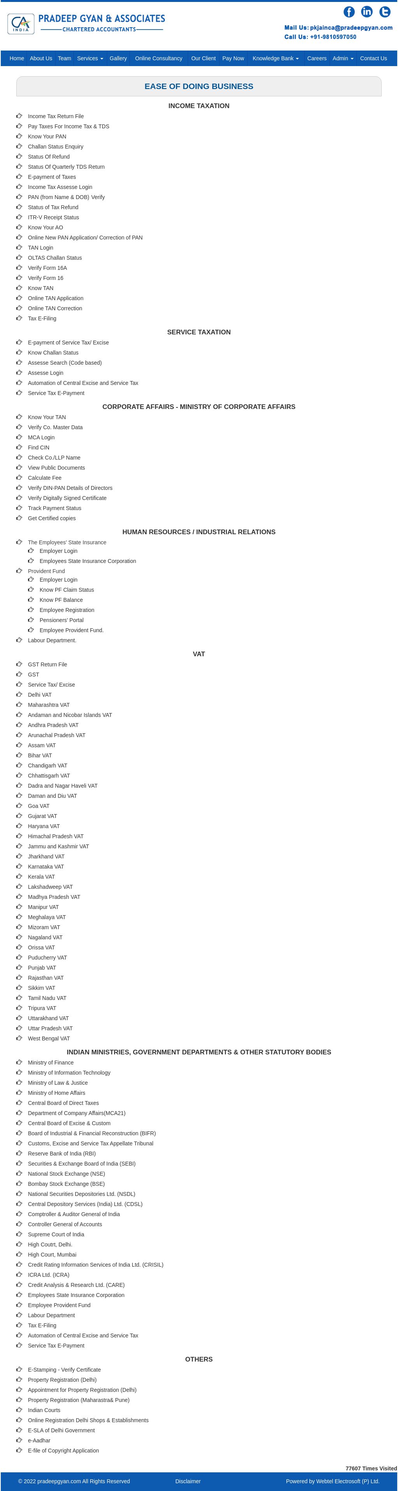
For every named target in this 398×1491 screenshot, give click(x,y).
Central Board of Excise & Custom (69, 1123)
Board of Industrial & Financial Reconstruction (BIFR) (92, 1133)
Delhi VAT (40, 695)
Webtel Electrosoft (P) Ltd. (348, 1481)
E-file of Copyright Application (63, 1450)
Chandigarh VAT (47, 765)
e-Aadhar (39, 1440)
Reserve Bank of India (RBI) (62, 1153)
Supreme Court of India (56, 1234)
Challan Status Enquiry (55, 146)
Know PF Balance (61, 600)
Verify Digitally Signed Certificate (67, 498)
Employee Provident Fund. (72, 630)
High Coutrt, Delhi (49, 1244)
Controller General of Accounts (65, 1224)
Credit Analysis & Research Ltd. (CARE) (76, 1285)
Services (90, 58)
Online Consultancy (158, 58)
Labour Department (51, 1315)
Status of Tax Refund (53, 207)
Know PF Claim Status (67, 590)
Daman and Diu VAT (52, 796)
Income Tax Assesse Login (60, 187)
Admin (343, 58)
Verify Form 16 (45, 278)
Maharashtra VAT (49, 705)
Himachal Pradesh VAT (56, 836)
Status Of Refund (49, 157)
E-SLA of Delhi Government (61, 1430)
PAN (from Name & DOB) (58, 197)
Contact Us (373, 58)
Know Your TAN (47, 417)
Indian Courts (44, 1410)
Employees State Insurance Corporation (88, 561)
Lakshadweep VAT (50, 887)
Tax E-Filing (42, 318)
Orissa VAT (41, 947)
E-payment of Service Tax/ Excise (68, 342)
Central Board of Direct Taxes (63, 1103)
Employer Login (58, 551)
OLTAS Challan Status (55, 258)
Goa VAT (39, 806)
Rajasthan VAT (46, 978)
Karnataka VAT (46, 866)
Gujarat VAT (42, 816)
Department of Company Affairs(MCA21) (77, 1113)
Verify (98, 197)
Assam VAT (42, 745)
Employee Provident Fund (59, 1305)
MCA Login (41, 437)
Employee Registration (67, 610)
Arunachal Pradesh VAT (57, 735)
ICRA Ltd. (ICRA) (49, 1275)
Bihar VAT (40, 755)
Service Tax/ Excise (51, 685)
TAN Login (40, 248)
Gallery (118, 58)
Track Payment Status (54, 508)
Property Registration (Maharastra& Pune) (78, 1400)
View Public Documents (56, 468)
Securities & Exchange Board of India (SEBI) (82, 1164)
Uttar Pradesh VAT (50, 1028)
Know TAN (41, 288)
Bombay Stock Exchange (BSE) (66, 1184)
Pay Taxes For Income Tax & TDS (68, 126)
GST (33, 674)
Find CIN (38, 447)
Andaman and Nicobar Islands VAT (70, 715)
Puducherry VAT (47, 957)
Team (64, 58)
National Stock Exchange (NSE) (66, 1174)
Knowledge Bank (276, 58)
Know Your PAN (47, 136)
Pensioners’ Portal (62, 620)
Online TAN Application (56, 298)
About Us (41, 58)
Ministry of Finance (50, 1062)
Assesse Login (45, 373)
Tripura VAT (42, 1008)
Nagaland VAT (45, 937)
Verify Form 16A (47, 268)
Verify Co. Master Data (55, 427)
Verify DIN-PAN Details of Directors (70, 488)
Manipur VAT (43, 907)
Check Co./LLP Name (54, 457)
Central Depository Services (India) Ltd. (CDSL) (85, 1204)
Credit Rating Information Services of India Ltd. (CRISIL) (96, 1265)
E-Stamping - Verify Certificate (64, 1370)
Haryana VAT (44, 826)
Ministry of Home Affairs (57, 1093)
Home (17, 58)
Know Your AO (45, 227)
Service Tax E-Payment (56, 393)
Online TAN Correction (55, 308)
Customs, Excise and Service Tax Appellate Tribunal (91, 1143)
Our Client (203, 58)
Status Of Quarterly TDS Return (66, 167)
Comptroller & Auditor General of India (74, 1214)
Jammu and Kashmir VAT (58, 846)
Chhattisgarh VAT (49, 776)
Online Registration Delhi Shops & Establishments (88, 1420)
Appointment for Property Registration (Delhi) (82, 1390)
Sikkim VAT (41, 988)
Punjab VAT (42, 968)
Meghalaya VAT (47, 917)
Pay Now (233, 58)
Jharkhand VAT (46, 856)
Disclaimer (188, 1481)
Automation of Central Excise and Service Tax (83, 383)
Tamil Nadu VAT (47, 998)
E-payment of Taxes (52, 177)
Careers (317, 58)
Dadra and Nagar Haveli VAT (63, 786)
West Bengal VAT (49, 1038)
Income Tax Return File (56, 116)
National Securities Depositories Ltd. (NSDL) (81, 1194)
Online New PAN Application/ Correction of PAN (85, 237)
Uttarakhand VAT (48, 1018)
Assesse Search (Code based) (65, 363)
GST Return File (47, 664)
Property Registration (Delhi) (62, 1380)
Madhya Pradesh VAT (54, 897)
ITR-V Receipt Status (53, 217)
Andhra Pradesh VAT (53, 725)
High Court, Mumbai (52, 1255)
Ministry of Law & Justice (58, 1083)
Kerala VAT (41, 877)
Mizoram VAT (44, 927)
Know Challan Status (53, 353)
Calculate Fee (44, 478)
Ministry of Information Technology (69, 1073)
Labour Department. (52, 640)
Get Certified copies (52, 518)
